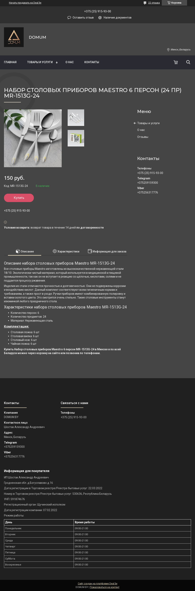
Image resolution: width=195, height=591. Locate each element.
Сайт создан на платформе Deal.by (97, 583)
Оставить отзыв (83, 17)
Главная (10, 62)
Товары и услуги (40, 62)
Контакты (91, 62)
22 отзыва (154, 2)
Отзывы (142, 137)
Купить (19, 198)
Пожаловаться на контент (104, 587)
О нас (69, 62)
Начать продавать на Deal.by (25, 2)
